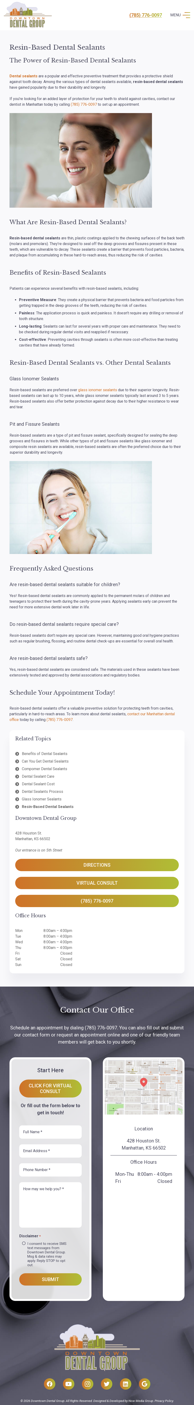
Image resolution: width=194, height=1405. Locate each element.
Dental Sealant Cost (38, 784)
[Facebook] (49, 1384)
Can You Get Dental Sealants (45, 761)
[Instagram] (87, 1384)
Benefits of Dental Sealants (44, 753)
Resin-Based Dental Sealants (48, 806)
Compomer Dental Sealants (44, 769)
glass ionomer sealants (97, 390)
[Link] (28, 15)
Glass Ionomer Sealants (42, 799)
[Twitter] (106, 1384)
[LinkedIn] (125, 1384)
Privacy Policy (164, 1401)
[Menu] (180, 15)
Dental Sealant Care (38, 776)
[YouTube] (68, 1384)
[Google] (144, 1384)
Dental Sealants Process (42, 791)
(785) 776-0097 (145, 15)
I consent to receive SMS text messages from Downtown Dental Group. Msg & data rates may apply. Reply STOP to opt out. (46, 1254)
